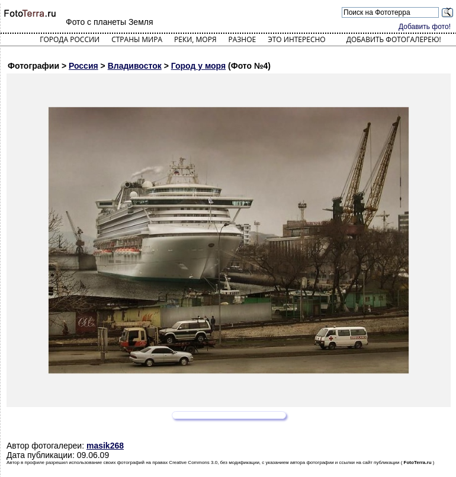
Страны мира (136, 39)
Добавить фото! (425, 27)
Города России (69, 39)
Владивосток (135, 66)
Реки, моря (195, 39)
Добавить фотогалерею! (393, 39)
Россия (83, 66)
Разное (242, 39)
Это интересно (297, 39)
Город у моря (198, 66)
